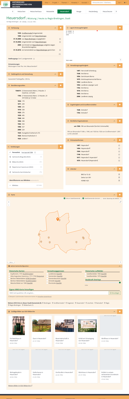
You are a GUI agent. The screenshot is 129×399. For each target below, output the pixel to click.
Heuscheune (107, 11)
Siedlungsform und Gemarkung (20, 74)
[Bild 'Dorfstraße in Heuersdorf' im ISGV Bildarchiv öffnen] (64, 368)
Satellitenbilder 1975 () (97, 278)
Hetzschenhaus (36, 11)
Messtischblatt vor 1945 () (22, 285)
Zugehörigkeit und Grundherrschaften (81, 105)
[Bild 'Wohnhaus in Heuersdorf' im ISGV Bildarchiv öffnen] (87, 368)
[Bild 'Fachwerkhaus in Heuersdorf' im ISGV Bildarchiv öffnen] (18, 333)
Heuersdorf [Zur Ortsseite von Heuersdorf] (80, 305)
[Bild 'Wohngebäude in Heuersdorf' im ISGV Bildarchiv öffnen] (18, 368)
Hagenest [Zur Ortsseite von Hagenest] (70, 305)
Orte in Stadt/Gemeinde (73, 200)
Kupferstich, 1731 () (22, 275)
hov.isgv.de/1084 (27, 152)
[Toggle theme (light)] (125, 2)
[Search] (103, 2)
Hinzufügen (114, 295)
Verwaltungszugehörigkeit (77, 66)
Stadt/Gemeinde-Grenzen (92, 200)
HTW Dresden (31, 280)
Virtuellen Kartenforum (45, 298)
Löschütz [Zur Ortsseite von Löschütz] (90, 305)
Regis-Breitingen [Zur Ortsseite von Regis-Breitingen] (15, 307)
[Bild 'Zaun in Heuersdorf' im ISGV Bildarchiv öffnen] (41, 333)
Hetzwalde (50, 11)
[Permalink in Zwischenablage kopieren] (35, 153)
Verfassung (13, 28)
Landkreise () (55, 275)
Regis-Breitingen (40, 36)
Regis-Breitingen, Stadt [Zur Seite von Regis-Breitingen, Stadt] (59, 18)
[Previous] (12, 11)
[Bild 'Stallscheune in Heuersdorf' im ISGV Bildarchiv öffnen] (41, 368)
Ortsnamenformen (75, 140)
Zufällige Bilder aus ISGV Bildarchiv (21, 313)
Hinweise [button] (74, 3)
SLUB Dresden (28, 275)
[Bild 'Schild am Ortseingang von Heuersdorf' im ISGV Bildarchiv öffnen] (87, 333)
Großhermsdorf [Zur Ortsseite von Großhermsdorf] (59, 305)
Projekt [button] (55, 3)
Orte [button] (46, 3)
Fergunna (40, 278)
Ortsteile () (54, 282)
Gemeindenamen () (57, 280)
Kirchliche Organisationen (77, 121)
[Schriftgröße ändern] (119, 2)
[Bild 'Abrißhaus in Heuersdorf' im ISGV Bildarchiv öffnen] (110, 333)
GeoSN (29, 285)
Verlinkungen (14, 147)
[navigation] (64, 11)
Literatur (71, 169)
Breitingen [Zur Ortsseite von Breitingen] (47, 305)
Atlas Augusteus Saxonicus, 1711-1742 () (27, 278)
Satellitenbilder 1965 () (97, 275)
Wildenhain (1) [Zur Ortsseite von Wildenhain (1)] (28, 307)
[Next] (116, 11)
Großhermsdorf (27, 33)
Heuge (78, 11)
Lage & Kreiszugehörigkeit (77, 28)
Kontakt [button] (84, 3)
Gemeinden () (55, 278)
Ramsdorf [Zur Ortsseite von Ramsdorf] (99, 305)
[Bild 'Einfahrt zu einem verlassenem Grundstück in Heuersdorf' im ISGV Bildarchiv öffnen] (110, 368)
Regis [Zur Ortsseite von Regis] (107, 305)
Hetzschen (21, 11)
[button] (60, 39)
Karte (11, 196)
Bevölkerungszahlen (16, 85)
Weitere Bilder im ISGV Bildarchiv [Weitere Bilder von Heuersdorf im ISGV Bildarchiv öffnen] (20, 387)
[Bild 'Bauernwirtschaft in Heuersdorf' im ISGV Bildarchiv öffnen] (64, 333)
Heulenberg (93, 11)
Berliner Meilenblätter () (23, 280)
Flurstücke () (55, 285)
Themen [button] (64, 3)
